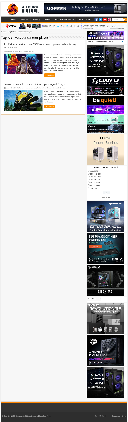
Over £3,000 (94, 188)
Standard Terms (45, 416)
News (13, 19)
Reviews (24, 19)
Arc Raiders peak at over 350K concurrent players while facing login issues (40, 46)
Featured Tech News (44, 88)
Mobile (47, 19)
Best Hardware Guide (64, 19)
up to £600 (94, 171)
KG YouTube (84, 19)
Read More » (50, 75)
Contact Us (116, 416)
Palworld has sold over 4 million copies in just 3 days (34, 84)
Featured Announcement (27, 88)
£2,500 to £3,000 (96, 185)
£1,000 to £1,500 (96, 177)
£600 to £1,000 (95, 174)
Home (5, 19)
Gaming (36, 19)
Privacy (123, 416)
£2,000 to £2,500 (96, 182)
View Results (107, 197)
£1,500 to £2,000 (96, 180)
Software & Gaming (27, 51)
